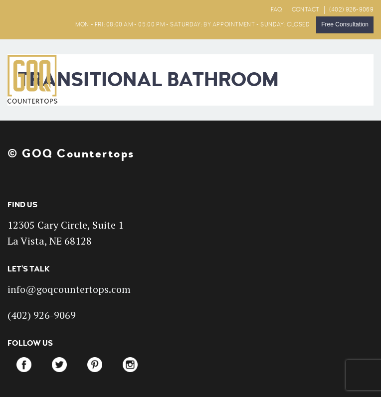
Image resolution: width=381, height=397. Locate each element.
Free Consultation (345, 24)
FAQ (276, 9)
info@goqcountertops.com (69, 289)
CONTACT (306, 9)
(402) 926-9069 (351, 9)
